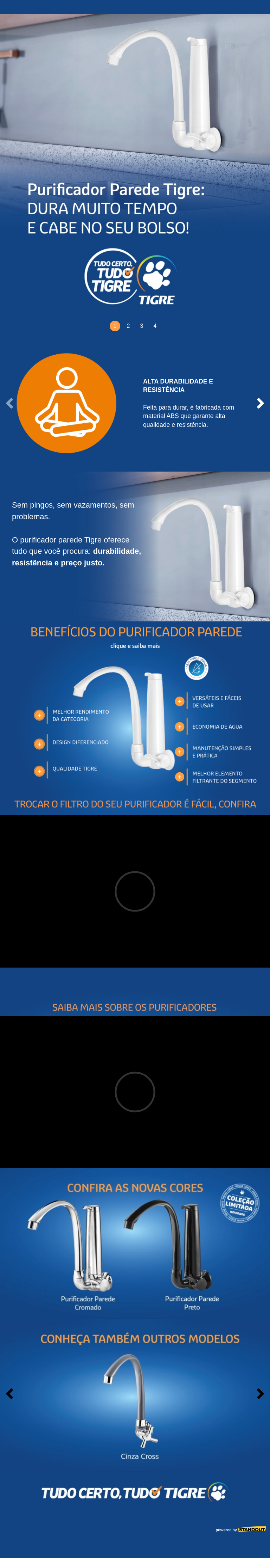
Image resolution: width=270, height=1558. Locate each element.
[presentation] (9, 403)
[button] (115, 326)
